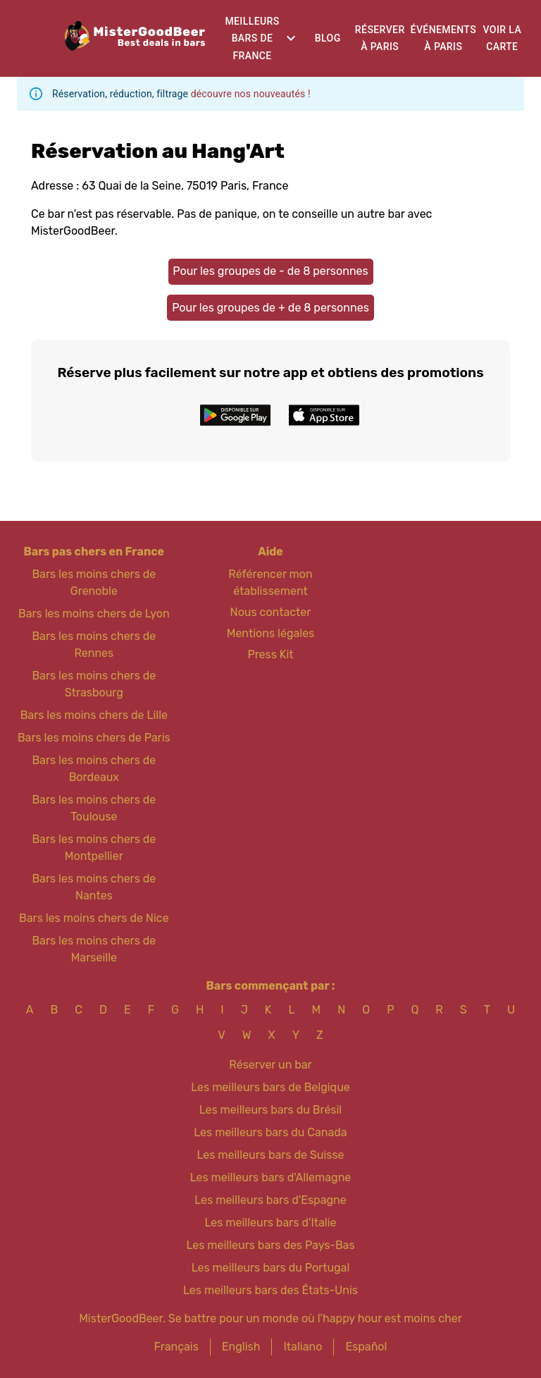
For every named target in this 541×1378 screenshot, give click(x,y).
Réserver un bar (270, 1064)
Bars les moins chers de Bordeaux (94, 768)
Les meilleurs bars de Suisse (270, 1155)
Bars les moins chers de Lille (94, 715)
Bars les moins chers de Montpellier (94, 847)
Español (366, 1346)
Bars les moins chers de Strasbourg (94, 684)
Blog (328, 38)
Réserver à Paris (380, 38)
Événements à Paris (443, 38)
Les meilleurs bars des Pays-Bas (270, 1245)
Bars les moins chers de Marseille (94, 949)
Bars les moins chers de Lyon (94, 613)
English (241, 1346)
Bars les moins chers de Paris (94, 737)
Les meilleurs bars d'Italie (270, 1222)
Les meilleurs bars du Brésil (270, 1109)
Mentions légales (271, 633)
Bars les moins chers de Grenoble (94, 582)
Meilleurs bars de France (252, 38)
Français (176, 1346)
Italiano (302, 1346)
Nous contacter (270, 612)
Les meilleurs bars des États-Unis (270, 1290)
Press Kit (270, 654)
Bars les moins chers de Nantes (94, 887)
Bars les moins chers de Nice (94, 918)
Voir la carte (502, 38)
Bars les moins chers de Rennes (94, 644)
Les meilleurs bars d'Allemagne (271, 1177)
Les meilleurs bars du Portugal (271, 1267)
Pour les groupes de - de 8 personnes (270, 271)
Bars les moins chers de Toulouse (94, 808)
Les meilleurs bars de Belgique (270, 1087)
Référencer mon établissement (270, 582)
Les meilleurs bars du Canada (270, 1132)
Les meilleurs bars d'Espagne (270, 1200)
